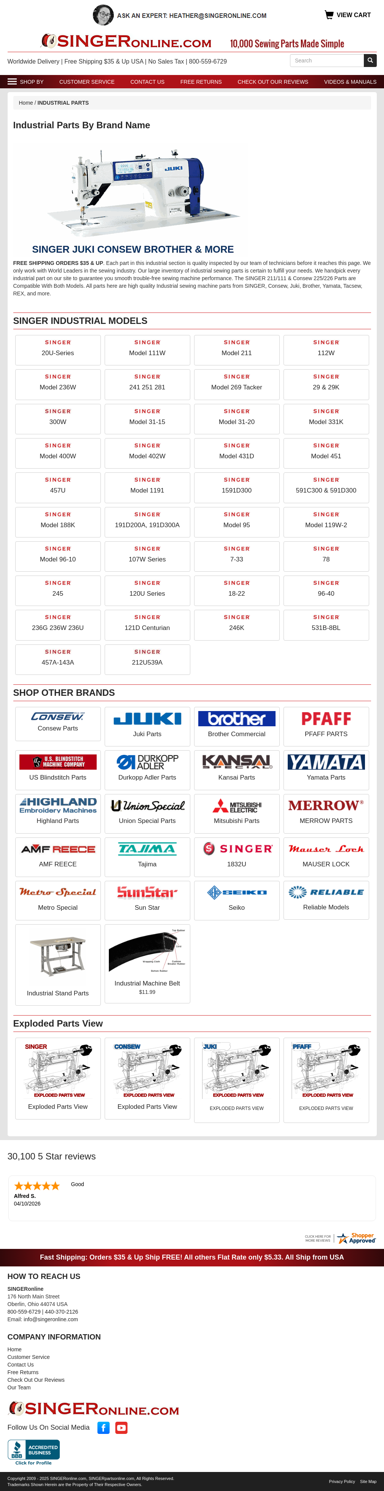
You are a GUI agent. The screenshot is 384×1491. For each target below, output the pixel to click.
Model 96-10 (58, 559)
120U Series (147, 593)
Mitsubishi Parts (237, 820)
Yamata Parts (326, 777)
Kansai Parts (236, 777)
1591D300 (237, 490)
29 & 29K (326, 387)
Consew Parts (58, 728)
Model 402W (147, 456)
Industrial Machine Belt (147, 983)
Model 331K (326, 422)
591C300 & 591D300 (326, 490)
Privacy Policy (342, 1480)
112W (326, 353)
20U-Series (57, 353)
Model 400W (58, 456)
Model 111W (147, 353)
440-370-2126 (61, 1311)
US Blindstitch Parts (57, 777)
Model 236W (58, 387)
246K (236, 627)
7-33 (236, 559)
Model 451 (326, 456)
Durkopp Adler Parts (147, 777)
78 (326, 559)
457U (58, 490)
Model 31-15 (147, 422)
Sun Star (147, 907)
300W (57, 422)
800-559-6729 (24, 1311)
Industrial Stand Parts (58, 993)
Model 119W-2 (326, 525)
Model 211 (236, 353)
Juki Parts (147, 734)
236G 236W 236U (58, 627)
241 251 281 (147, 387)
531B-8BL (326, 627)
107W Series (147, 559)
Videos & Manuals (350, 82)
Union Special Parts (147, 820)
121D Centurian (147, 627)
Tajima (147, 864)
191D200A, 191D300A (147, 525)
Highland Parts (58, 820)
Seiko (237, 907)
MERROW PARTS (326, 820)
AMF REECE (57, 864)
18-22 (236, 593)
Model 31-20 (237, 422)
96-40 (326, 593)
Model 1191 (147, 490)
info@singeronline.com (51, 1319)
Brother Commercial (236, 734)
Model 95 (236, 525)
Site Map (368, 1480)
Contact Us (148, 82)
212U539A (147, 662)
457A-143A (57, 662)
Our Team (19, 1387)
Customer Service (87, 82)
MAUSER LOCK (326, 864)
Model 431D (236, 456)
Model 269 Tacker (236, 387)
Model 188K (58, 525)
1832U (236, 864)
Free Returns (201, 82)
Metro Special (58, 907)
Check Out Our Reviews (273, 82)
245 (58, 593)
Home (26, 103)
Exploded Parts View (58, 1106)
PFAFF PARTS (326, 734)
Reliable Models (326, 907)
